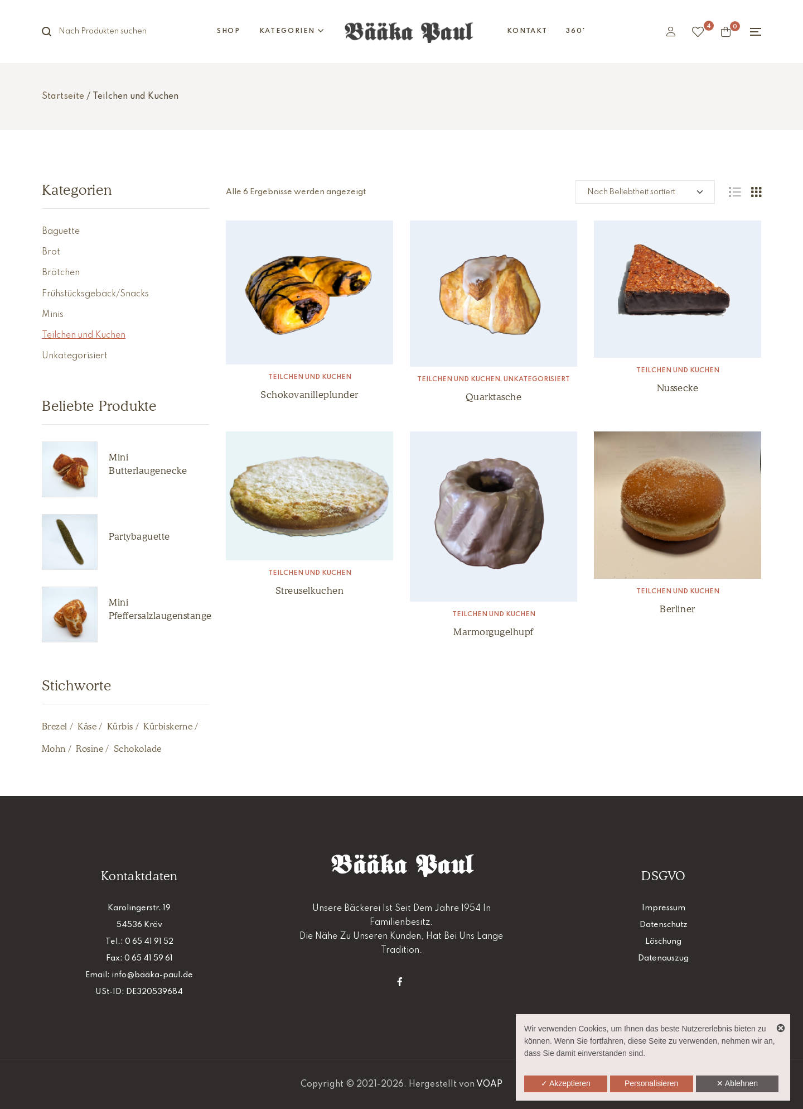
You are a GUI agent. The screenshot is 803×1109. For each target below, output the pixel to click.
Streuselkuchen (309, 590)
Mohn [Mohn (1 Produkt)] (54, 748)
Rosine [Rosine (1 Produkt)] (89, 748)
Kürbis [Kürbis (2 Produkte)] (120, 726)
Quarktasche (494, 396)
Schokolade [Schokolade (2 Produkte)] (138, 748)
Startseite (63, 96)
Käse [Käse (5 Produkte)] (87, 726)
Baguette (61, 231)
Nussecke (677, 387)
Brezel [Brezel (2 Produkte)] (54, 726)
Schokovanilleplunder (309, 394)
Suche (53, 32)
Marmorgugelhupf (493, 631)
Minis (53, 314)
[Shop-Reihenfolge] (645, 192)
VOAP (489, 1084)
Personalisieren (652, 1083)
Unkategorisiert (537, 379)
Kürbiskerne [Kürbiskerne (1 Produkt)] (167, 726)
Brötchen (61, 272)
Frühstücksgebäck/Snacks (95, 294)
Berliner (677, 608)
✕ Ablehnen (737, 1083)
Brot (51, 252)
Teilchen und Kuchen (309, 377)
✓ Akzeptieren (566, 1083)
